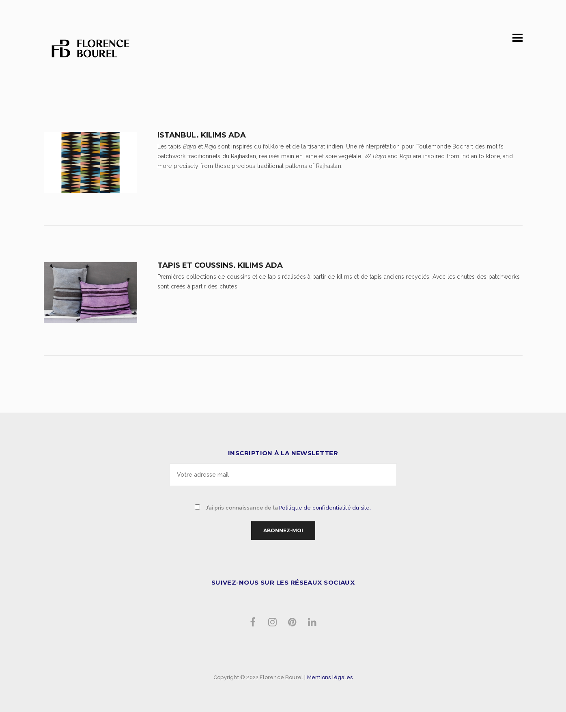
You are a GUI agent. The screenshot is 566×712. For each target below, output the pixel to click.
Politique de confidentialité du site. (324, 508)
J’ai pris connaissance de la (283, 507)
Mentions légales (330, 677)
